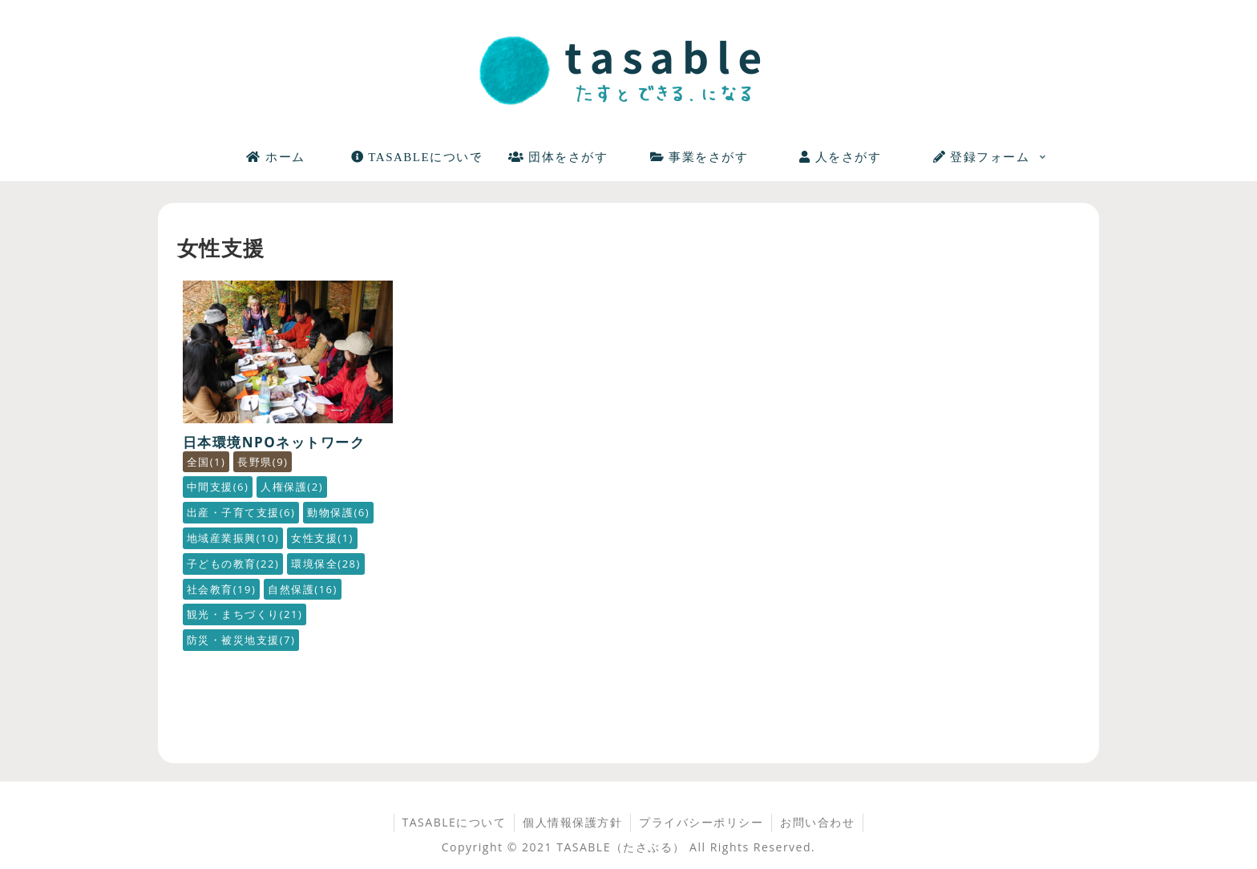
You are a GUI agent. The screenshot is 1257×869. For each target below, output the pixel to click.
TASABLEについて (454, 822)
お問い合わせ (817, 822)
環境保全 (326, 563)
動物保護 (338, 512)
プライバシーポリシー (701, 822)
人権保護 (292, 486)
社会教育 (222, 589)
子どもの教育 (233, 563)
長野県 (262, 462)
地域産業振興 (233, 538)
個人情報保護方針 (572, 822)
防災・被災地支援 (241, 640)
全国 (206, 462)
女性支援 (322, 538)
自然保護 (302, 589)
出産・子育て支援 (241, 512)
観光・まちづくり (245, 614)
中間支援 (218, 486)
